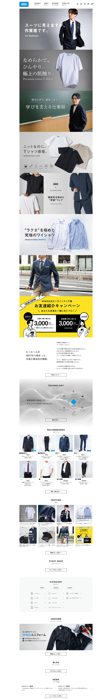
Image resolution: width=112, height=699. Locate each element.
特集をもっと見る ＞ (56, 552)
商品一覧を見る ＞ (56, 491)
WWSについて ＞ (56, 375)
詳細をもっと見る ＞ (56, 654)
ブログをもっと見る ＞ (56, 671)
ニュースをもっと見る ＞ (56, 696)
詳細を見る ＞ (56, 420)
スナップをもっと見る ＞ (56, 569)
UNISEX (70, 587)
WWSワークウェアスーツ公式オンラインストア (25, 4)
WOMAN (56, 587)
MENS (42, 587)
